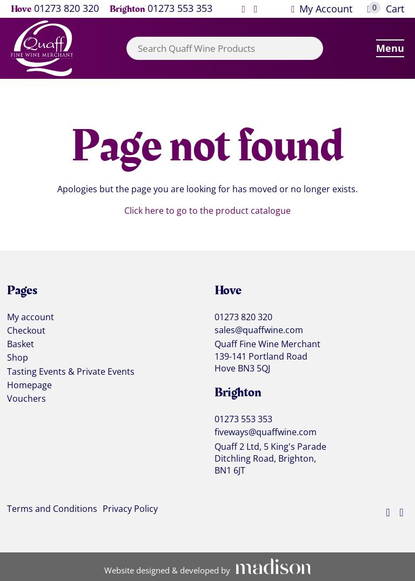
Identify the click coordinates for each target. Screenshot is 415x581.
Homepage (29, 385)
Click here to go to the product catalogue (207, 211)
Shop (17, 358)
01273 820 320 (66, 9)
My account (30, 317)
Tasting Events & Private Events (71, 372)
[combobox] (225, 48)
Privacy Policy (130, 509)
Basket (20, 344)
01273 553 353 (180, 9)
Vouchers (26, 399)
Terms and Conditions (52, 509)
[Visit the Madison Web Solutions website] (207, 567)
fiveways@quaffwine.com (266, 432)
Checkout (26, 331)
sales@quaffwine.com (259, 330)
